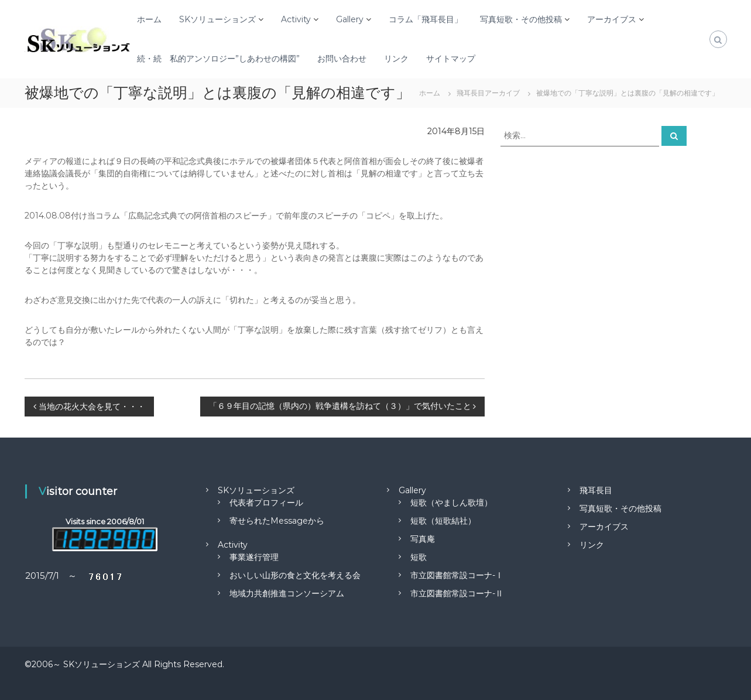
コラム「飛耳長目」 (425, 19)
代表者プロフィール (266, 502)
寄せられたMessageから (276, 520)
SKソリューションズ (217, 19)
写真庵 (422, 539)
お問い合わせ (341, 58)
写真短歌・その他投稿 (521, 19)
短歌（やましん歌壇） (451, 502)
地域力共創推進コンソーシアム (286, 593)
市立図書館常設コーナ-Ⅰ (456, 575)
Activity (296, 19)
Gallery (350, 19)
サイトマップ (450, 58)
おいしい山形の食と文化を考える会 (295, 575)
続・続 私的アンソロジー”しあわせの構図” (218, 58)
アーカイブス (611, 19)
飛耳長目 (595, 490)
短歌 (418, 557)
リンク (396, 58)
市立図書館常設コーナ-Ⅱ (456, 593)
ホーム (149, 19)
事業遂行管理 (254, 557)
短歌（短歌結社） (443, 520)
